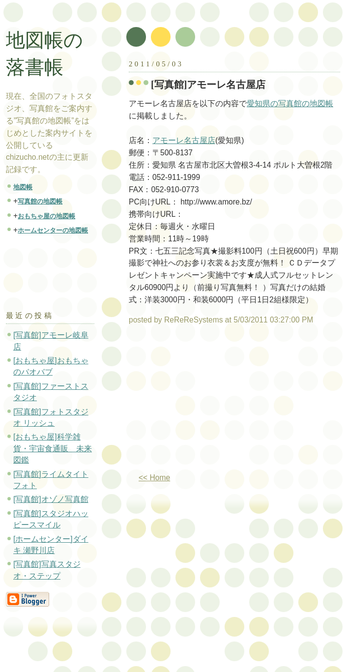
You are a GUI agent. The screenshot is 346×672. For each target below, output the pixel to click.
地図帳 (22, 187)
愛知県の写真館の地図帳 (290, 103)
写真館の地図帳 (40, 201)
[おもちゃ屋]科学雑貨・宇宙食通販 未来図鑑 (52, 448)
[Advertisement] (211, 402)
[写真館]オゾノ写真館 (50, 499)
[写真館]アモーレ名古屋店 (208, 84)
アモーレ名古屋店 (183, 140)
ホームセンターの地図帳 (53, 230)
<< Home (154, 477)
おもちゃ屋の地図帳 (46, 216)
